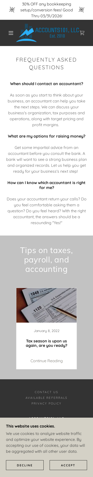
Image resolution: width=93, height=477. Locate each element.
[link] (47, 33)
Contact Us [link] (46, 392)
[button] (11, 33)
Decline (25, 465)
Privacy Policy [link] (46, 403)
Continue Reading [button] (47, 360)
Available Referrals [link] (46, 398)
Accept (68, 465)
